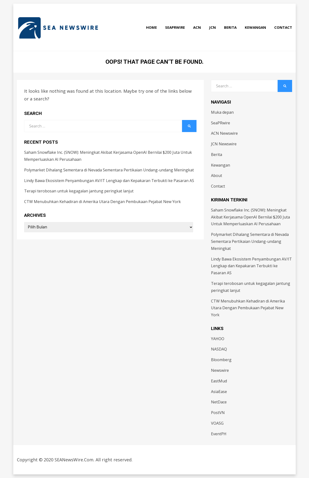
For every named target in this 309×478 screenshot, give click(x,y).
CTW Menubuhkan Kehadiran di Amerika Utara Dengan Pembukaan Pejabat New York (102, 201)
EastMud (219, 381)
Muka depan (222, 112)
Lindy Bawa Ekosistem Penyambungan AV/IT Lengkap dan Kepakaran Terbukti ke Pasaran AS (109, 180)
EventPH (218, 433)
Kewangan (255, 27)
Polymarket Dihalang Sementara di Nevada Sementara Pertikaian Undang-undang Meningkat (109, 170)
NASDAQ (219, 349)
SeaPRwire (175, 27)
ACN (197, 27)
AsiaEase (219, 391)
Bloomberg (221, 359)
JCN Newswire (224, 144)
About (216, 175)
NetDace (219, 402)
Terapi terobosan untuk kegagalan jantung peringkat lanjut (78, 191)
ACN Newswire (224, 133)
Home (151, 27)
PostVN (218, 412)
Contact (283, 27)
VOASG (217, 423)
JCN (212, 27)
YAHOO (217, 338)
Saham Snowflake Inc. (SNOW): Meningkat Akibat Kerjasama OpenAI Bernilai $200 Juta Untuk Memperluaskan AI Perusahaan (250, 217)
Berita (230, 27)
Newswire (220, 370)
